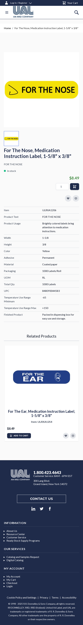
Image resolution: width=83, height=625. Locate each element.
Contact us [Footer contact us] (41, 499)
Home (7, 28)
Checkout (11, 582)
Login (9, 586)
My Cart (11, 579)
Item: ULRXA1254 (41, 421)
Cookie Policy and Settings (21, 597)
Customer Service (16, 537)
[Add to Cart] (19, 435)
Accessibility (69, 597)
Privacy (44, 597)
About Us (11, 530)
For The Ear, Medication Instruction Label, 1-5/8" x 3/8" (41, 413)
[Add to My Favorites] (68, 198)
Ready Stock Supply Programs (23, 540)
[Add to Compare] (76, 198)
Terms (55, 597)
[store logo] (27, 12)
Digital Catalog (14, 560)
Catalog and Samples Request (22, 556)
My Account (13, 576)
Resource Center (15, 534)
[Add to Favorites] (66, 436)
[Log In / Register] (18, 2)
